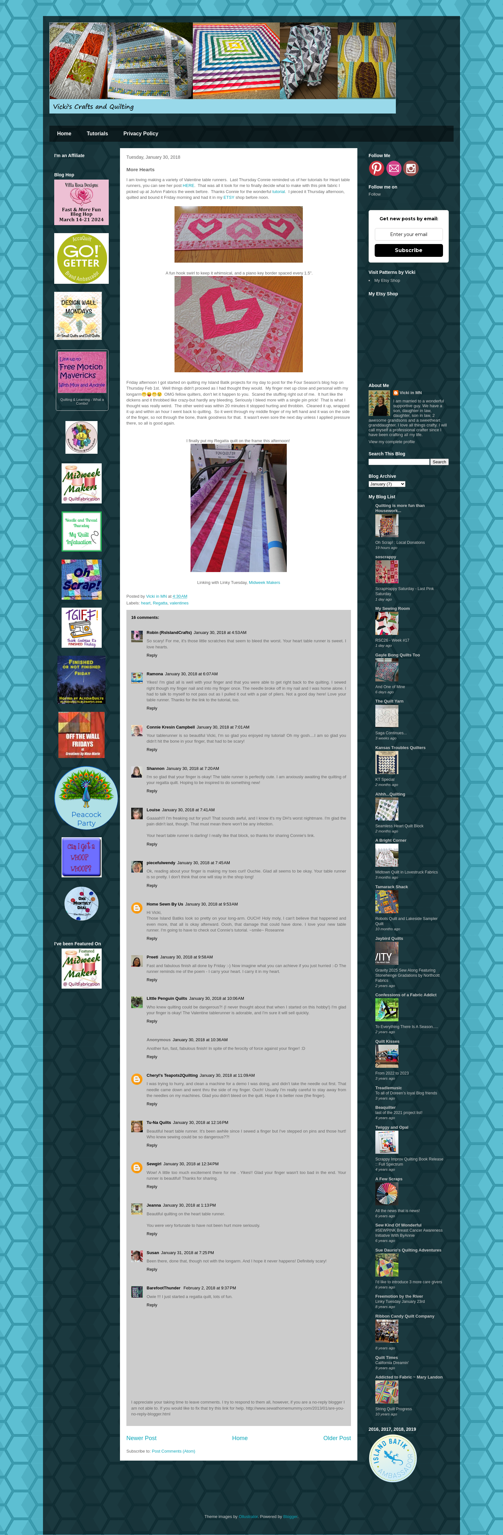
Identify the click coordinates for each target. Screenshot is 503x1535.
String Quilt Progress (393, 1409)
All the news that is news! (397, 1211)
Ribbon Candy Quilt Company (404, 1316)
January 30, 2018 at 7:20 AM (192, 768)
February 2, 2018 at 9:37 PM (209, 1288)
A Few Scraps (389, 1179)
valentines (179, 603)
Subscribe (408, 250)
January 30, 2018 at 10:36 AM (200, 1039)
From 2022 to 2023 (392, 1073)
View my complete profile (392, 441)
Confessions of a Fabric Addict (406, 994)
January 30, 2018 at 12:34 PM (190, 1163)
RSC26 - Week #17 (392, 640)
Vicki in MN (411, 392)
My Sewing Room (392, 608)
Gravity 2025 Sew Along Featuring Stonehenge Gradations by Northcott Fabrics (407, 975)
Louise (153, 809)
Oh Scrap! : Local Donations (400, 542)
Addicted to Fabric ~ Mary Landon (409, 1377)
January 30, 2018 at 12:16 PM (200, 1122)
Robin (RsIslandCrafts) (169, 632)
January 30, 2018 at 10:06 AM (216, 998)
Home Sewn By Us (165, 904)
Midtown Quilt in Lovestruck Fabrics (406, 872)
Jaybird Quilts (389, 938)
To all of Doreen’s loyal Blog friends (406, 1093)
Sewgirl (154, 1163)
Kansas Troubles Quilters (400, 747)
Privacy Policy (141, 133)
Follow (375, 194)
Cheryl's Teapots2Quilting (172, 1075)
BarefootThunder (164, 1288)
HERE (188, 185)
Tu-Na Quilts (159, 1122)
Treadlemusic (388, 1087)
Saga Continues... (391, 733)
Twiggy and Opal (391, 1127)
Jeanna (154, 1205)
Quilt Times (386, 1357)
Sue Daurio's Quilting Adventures (408, 1250)
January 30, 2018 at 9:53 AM (211, 904)
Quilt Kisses (387, 1041)
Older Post (337, 1438)
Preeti (152, 957)
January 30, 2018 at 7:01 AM (223, 727)
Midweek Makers (264, 582)
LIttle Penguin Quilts (167, 998)
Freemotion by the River (399, 1296)
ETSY (229, 197)
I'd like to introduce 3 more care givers (408, 1282)
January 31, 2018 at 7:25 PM (187, 1252)
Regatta (160, 603)
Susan (153, 1252)
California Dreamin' (392, 1363)
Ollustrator (248, 1516)
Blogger (290, 1516)
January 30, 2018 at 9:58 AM (186, 957)
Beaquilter (385, 1107)
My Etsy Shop (387, 280)
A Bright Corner (390, 840)
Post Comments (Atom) (173, 1451)
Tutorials (97, 133)
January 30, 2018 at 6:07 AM (191, 673)
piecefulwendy (161, 862)
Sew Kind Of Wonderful (398, 1225)
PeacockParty (86, 798)
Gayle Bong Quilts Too (397, 655)
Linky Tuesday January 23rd (400, 1301)
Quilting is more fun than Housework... (400, 508)
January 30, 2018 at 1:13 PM (189, 1205)
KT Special (384, 779)
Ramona (155, 673)
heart (146, 603)
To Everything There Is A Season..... (406, 1027)
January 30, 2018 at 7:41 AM (188, 809)
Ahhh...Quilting (390, 794)
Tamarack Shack (391, 886)
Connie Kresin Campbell (171, 727)
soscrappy (385, 556)
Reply (152, 655)
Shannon (156, 768)
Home (64, 133)
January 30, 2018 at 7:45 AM (203, 862)
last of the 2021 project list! (398, 1112)
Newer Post (141, 1438)
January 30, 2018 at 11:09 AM (227, 1075)
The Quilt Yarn (389, 701)
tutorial (278, 191)
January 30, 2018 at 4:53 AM (220, 632)
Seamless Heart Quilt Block (399, 826)
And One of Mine (390, 687)
